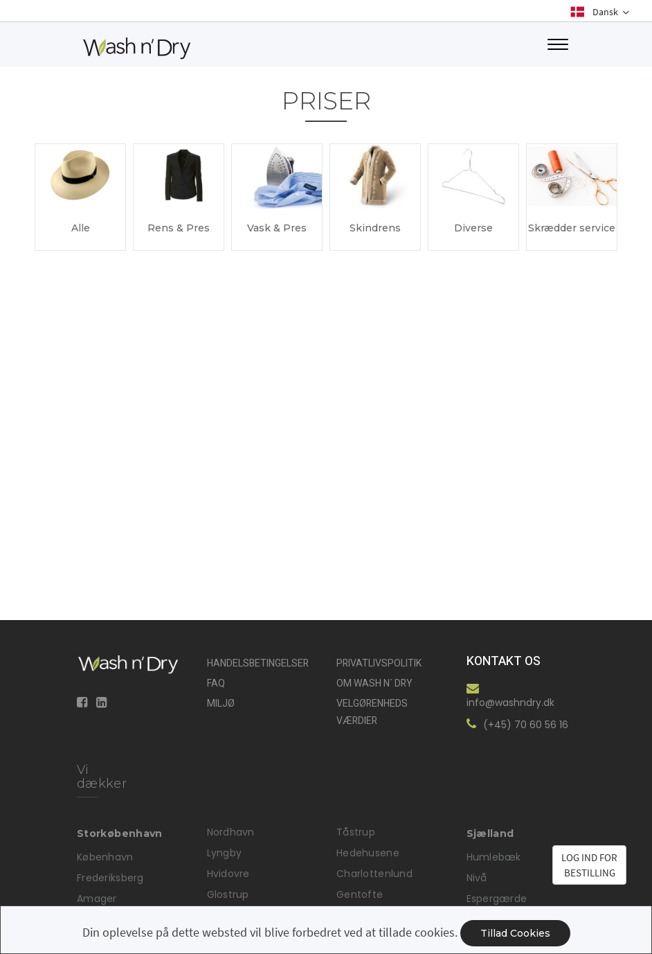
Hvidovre (228, 874)
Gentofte (359, 894)
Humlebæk (494, 857)
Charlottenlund (374, 874)
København (105, 857)
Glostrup (228, 894)
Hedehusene (367, 853)
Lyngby (224, 853)
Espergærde (497, 899)
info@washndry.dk (510, 702)
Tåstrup (355, 832)
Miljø (221, 703)
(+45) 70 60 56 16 (525, 725)
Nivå (477, 878)
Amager (97, 899)
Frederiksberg (110, 878)
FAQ (216, 683)
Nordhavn (231, 832)
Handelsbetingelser (258, 663)
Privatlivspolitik (379, 663)
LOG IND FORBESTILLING (589, 864)
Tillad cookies (515, 933)
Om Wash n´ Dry (374, 683)
